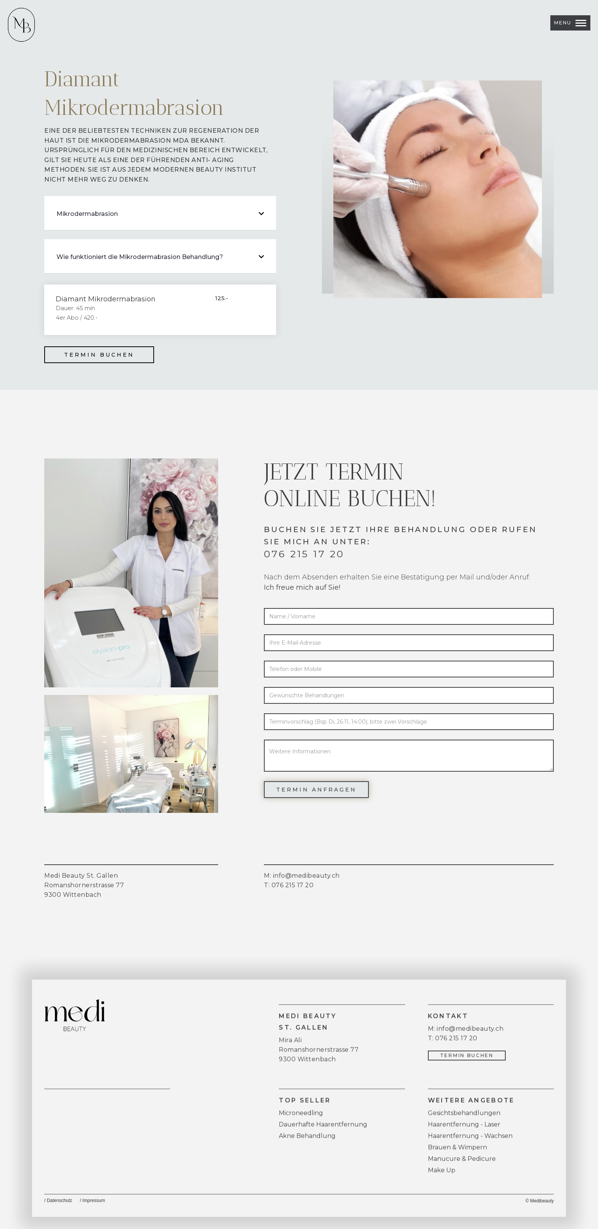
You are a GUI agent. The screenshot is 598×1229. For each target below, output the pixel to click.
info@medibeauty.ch (306, 875)
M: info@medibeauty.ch (466, 1032)
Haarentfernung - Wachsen (470, 1139)
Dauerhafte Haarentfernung (323, 1128)
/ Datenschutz (58, 1204)
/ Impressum (92, 1204)
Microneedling (301, 1116)
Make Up (441, 1174)
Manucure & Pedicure (462, 1162)
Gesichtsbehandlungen (464, 1116)
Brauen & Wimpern (457, 1151)
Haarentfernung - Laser (464, 1128)
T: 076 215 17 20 (288, 885)
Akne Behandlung (307, 1139)
